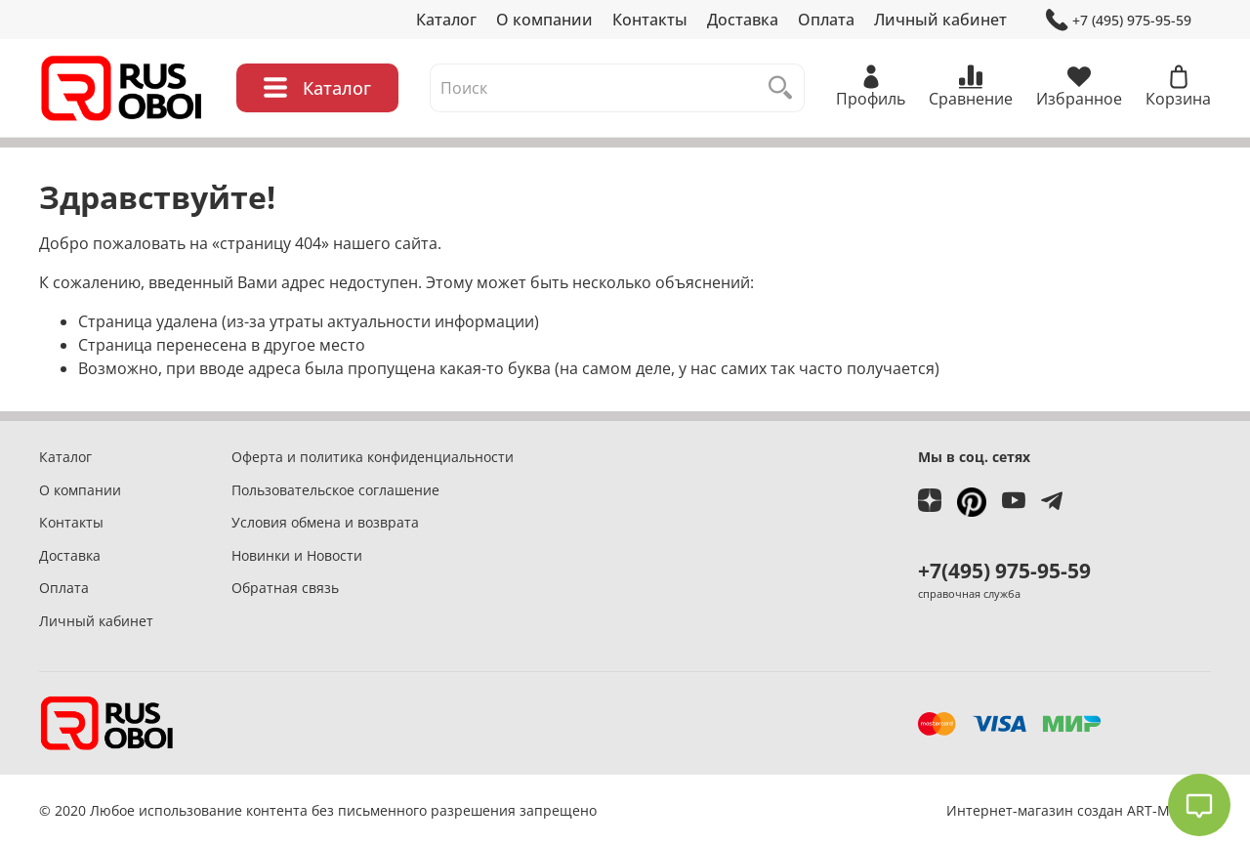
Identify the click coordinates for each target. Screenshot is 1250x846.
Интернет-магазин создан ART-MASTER (1078, 810)
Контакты (650, 19)
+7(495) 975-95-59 (1004, 570)
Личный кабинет (940, 19)
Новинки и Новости (296, 555)
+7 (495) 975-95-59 (1118, 20)
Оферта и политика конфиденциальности (372, 456)
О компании (544, 19)
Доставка (742, 19)
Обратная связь (285, 587)
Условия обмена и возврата (325, 522)
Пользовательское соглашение (335, 490)
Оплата (826, 19)
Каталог (446, 19)
